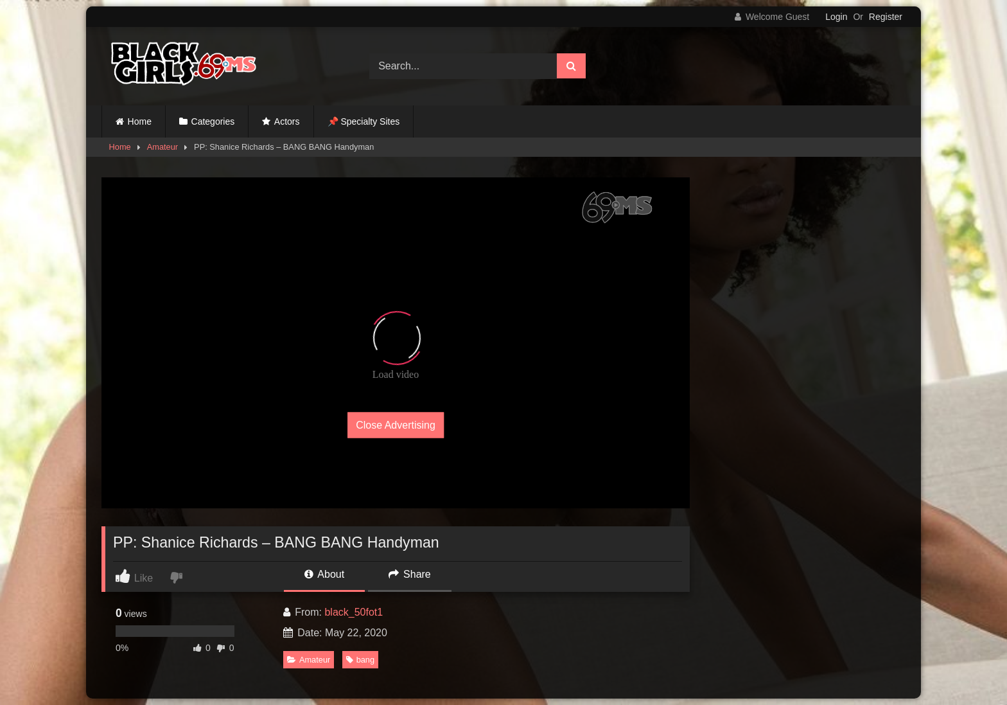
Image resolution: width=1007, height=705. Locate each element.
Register (885, 17)
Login (836, 17)
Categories (213, 121)
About (324, 574)
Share (410, 574)
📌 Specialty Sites (364, 121)
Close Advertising (395, 425)
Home (140, 121)
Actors (287, 121)
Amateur (162, 147)
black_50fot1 (353, 612)
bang (360, 660)
